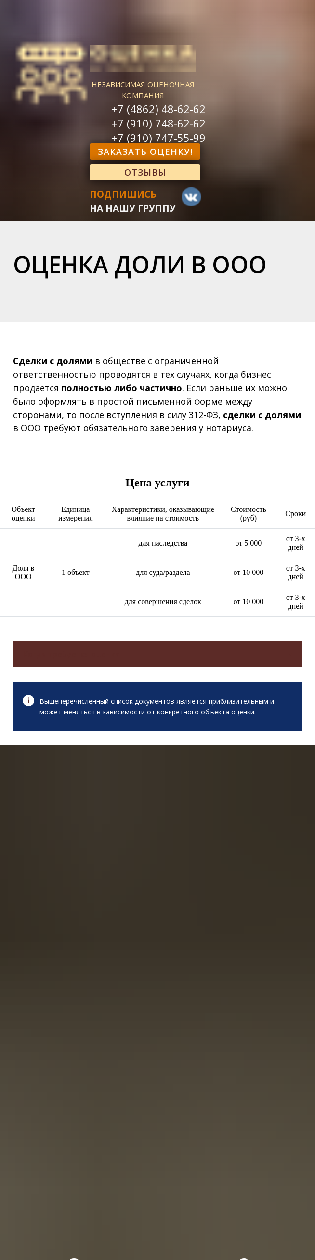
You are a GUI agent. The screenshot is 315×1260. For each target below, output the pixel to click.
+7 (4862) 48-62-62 (159, 109)
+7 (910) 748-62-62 (159, 123)
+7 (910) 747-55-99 (159, 137)
